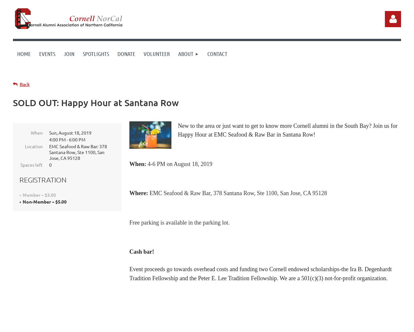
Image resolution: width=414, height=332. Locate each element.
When (37, 133)
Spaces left (31, 165)
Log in (393, 19)
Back (25, 84)
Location (34, 146)
